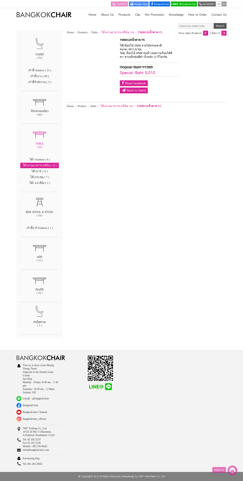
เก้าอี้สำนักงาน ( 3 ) (39, 82)
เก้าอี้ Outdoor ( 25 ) (39, 70)
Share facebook (134, 83)
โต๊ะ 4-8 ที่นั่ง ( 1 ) (39, 182)
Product (82, 106)
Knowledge (176, 15)
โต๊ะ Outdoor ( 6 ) (39, 159)
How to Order (197, 15)
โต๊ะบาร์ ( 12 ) (39, 171)
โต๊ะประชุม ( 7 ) (39, 177)
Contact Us (219, 15)
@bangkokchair (184, 4)
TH (219, 4)
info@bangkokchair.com (36, 449)
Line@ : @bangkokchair (36, 398)
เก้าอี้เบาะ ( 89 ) (39, 76)
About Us (107, 15)
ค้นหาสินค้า (119, 4)
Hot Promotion (154, 15)
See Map (27, 378)
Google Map (139, 4)
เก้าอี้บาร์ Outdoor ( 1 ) (39, 227)
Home (92, 15)
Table (94, 32)
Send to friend (134, 90)
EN (224, 4)
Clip (137, 15)
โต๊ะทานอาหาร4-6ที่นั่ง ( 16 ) (40, 165)
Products (124, 15)
